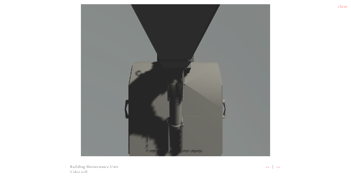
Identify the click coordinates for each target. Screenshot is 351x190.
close (342, 6)
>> (278, 166)
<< (268, 166)
